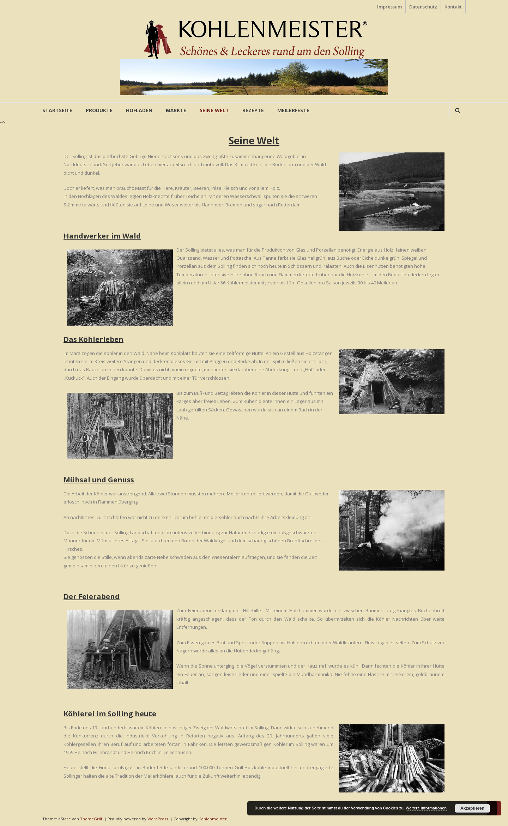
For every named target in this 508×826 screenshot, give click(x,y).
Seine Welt (214, 110)
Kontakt (453, 7)
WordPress (157, 818)
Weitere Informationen (426, 808)
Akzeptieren (472, 808)
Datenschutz (423, 7)
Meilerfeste (293, 110)
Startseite (57, 110)
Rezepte (253, 110)
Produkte (99, 110)
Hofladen (139, 110)
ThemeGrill (91, 818)
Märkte (176, 110)
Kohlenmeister (213, 818)
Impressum (389, 7)
